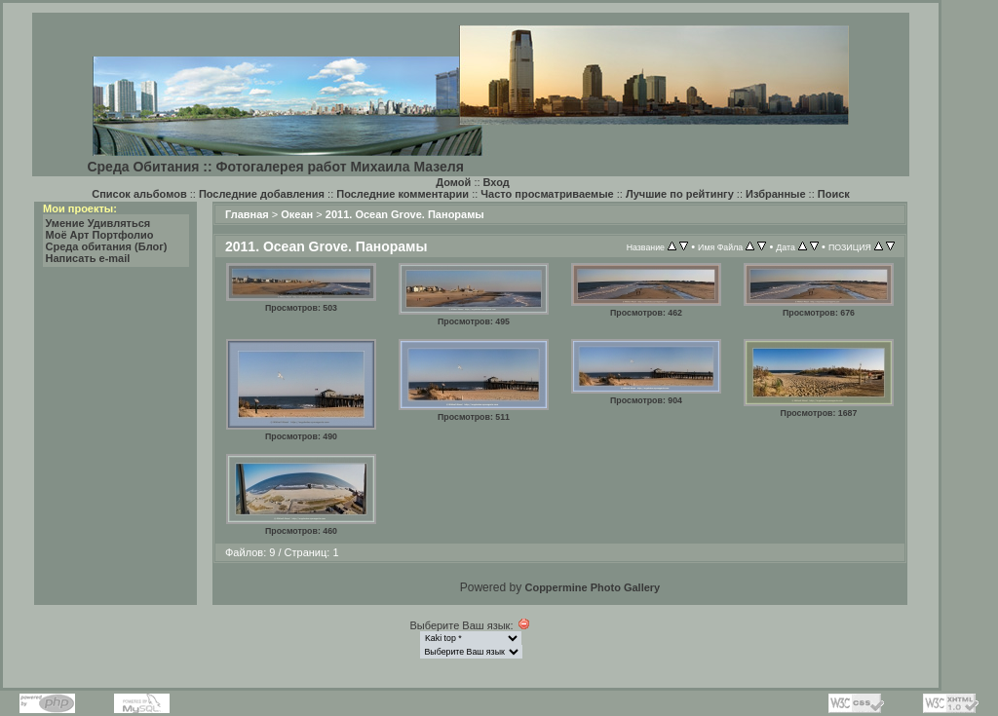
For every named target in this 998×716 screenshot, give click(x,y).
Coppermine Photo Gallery (592, 587)
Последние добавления (262, 194)
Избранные (776, 194)
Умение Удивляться (98, 223)
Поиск (834, 194)
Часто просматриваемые (546, 194)
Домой (453, 182)
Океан (297, 214)
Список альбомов (139, 194)
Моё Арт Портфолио (100, 235)
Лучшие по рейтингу (680, 194)
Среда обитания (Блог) (107, 246)
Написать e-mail (88, 258)
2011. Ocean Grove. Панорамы (405, 214)
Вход (496, 182)
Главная (247, 214)
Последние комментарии (402, 194)
